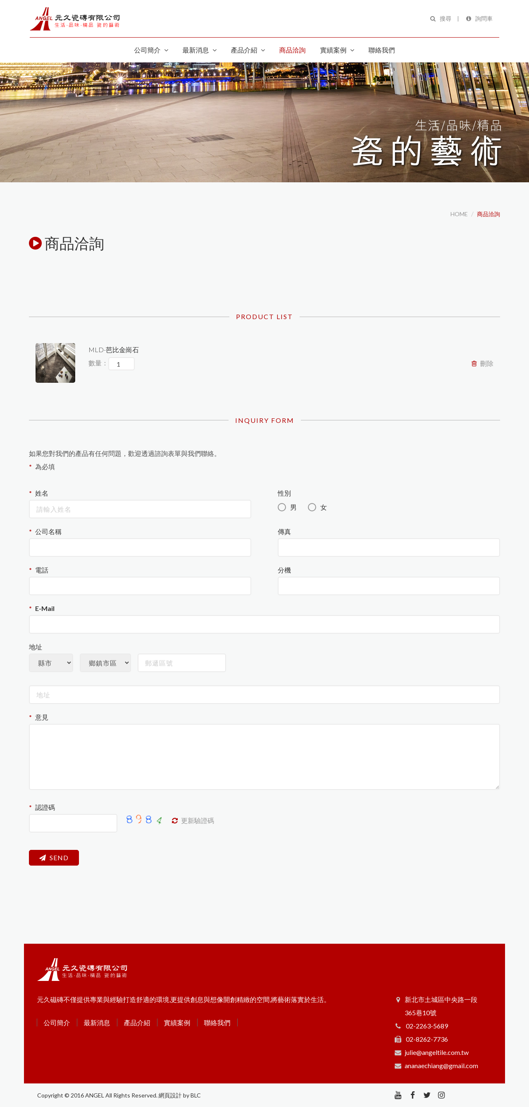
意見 (41, 717)
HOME (459, 213)
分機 (284, 570)
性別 (284, 493)
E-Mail (45, 608)
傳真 (284, 531)
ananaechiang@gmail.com (441, 1065)
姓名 (41, 493)
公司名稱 (48, 531)
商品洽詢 (488, 213)
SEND (54, 857)
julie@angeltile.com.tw (437, 1052)
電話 (41, 570)
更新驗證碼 (193, 820)
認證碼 (45, 807)
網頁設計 (170, 1095)
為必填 (45, 466)
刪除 (482, 363)
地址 (35, 647)
